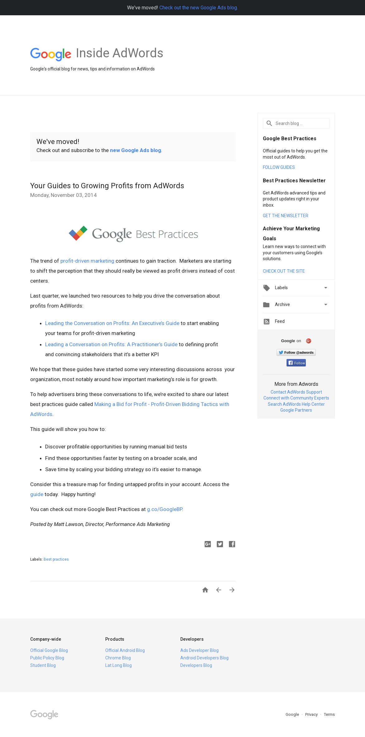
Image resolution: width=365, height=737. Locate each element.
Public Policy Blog (47, 657)
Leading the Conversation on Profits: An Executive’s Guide (112, 323)
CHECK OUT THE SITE (284, 271)
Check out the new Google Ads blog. (198, 8)
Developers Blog (196, 665)
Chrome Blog (118, 657)
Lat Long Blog (118, 665)
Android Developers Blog (204, 657)
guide (36, 494)
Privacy (312, 714)
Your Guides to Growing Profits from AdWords (107, 185)
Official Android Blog (125, 650)
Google (293, 714)
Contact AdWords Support (296, 392)
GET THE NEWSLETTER (285, 215)
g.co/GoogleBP (164, 509)
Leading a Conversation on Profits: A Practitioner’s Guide (111, 344)
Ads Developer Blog (199, 650)
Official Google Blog (49, 650)
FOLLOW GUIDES (279, 167)
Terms (329, 714)
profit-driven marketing (87, 261)
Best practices (56, 559)
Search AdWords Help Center (296, 404)
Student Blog (43, 665)
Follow (296, 363)
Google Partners (296, 410)
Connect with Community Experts (296, 397)
